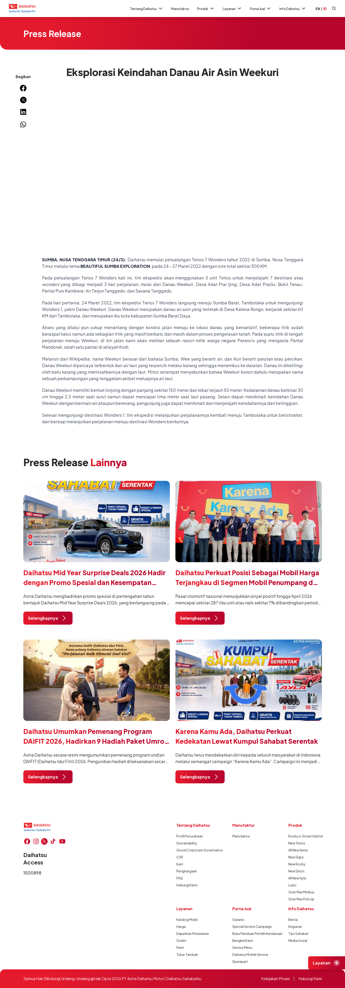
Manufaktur (180, 9)
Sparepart (240, 961)
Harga (181, 926)
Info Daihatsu (292, 8)
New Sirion (296, 871)
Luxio (292, 885)
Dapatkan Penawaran (192, 933)
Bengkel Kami (242, 940)
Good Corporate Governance (193, 850)
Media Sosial (297, 940)
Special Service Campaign (249, 926)
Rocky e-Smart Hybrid (305, 836)
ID (325, 9)
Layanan (232, 8)
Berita (293, 919)
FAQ (179, 878)
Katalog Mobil (187, 919)
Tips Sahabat (298, 933)
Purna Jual (261, 8)
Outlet (181, 940)
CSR (179, 857)
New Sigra (295, 857)
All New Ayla (297, 878)
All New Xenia (298, 850)
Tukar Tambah (187, 954)
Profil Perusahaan (189, 836)
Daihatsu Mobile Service (249, 954)
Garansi (238, 919)
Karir (179, 864)
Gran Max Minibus (301, 892)
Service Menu (242, 947)
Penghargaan (186, 871)
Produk (206, 8)
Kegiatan (295, 926)
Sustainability (186, 843)
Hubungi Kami (186, 885)
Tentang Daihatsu (146, 8)
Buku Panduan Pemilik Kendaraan (249, 933)
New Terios (296, 843)
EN (318, 9)
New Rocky (297, 864)
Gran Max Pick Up (301, 899)
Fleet (180, 947)
